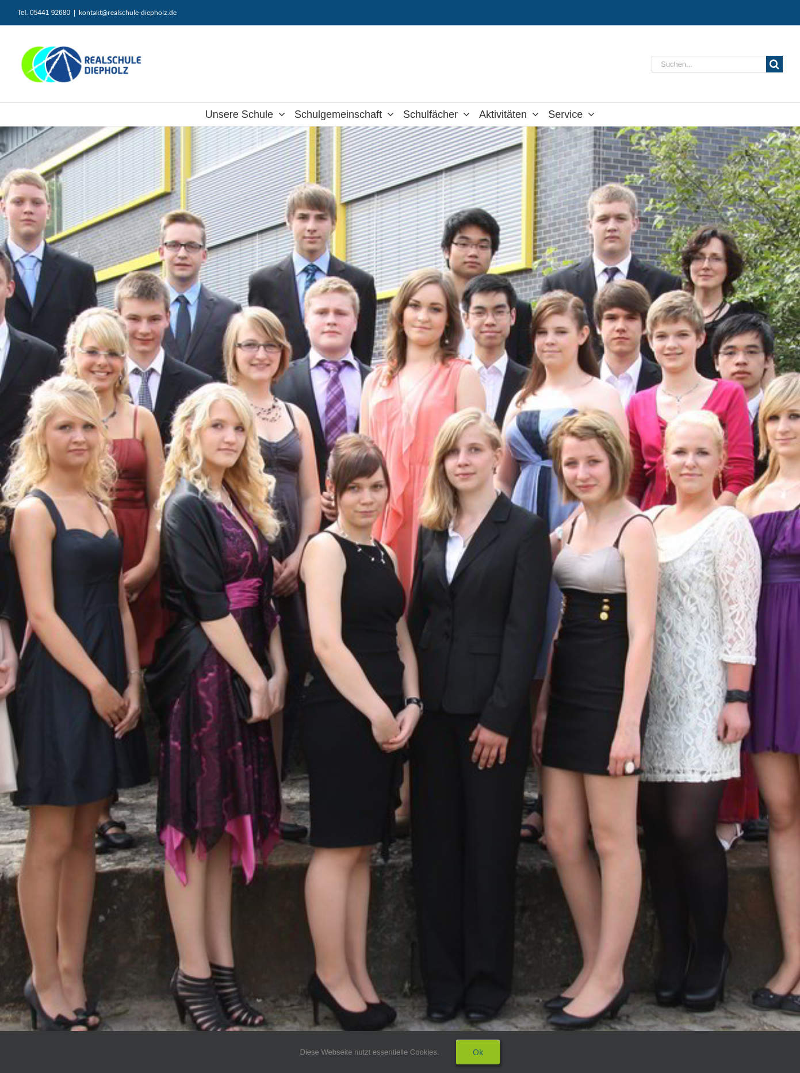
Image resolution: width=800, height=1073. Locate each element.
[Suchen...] (709, 64)
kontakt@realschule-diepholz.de (128, 12)
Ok (478, 1052)
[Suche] (774, 64)
